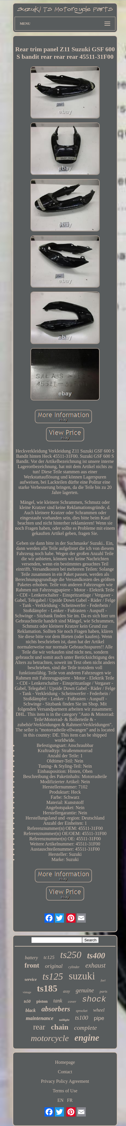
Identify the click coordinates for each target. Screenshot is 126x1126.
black (31, 1010)
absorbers (55, 1009)
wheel (99, 1010)
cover (72, 1001)
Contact (65, 1071)
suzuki (82, 976)
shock (94, 999)
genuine (85, 990)
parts (103, 991)
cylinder (74, 967)
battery (31, 957)
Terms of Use (65, 1090)
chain (59, 1027)
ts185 (47, 988)
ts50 (27, 1001)
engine (87, 1038)
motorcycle (50, 1038)
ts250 (71, 954)
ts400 (96, 955)
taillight (64, 1019)
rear (39, 1027)
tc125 (49, 957)
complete (85, 1027)
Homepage (65, 1062)
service (31, 979)
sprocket (81, 1011)
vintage (27, 992)
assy (66, 991)
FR (70, 1100)
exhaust (95, 965)
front (31, 965)
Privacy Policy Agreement (65, 1081)
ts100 (81, 1017)
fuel (103, 980)
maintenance (39, 1018)
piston (42, 1001)
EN (60, 1100)
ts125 (52, 976)
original (54, 966)
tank (57, 1001)
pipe (99, 1018)
